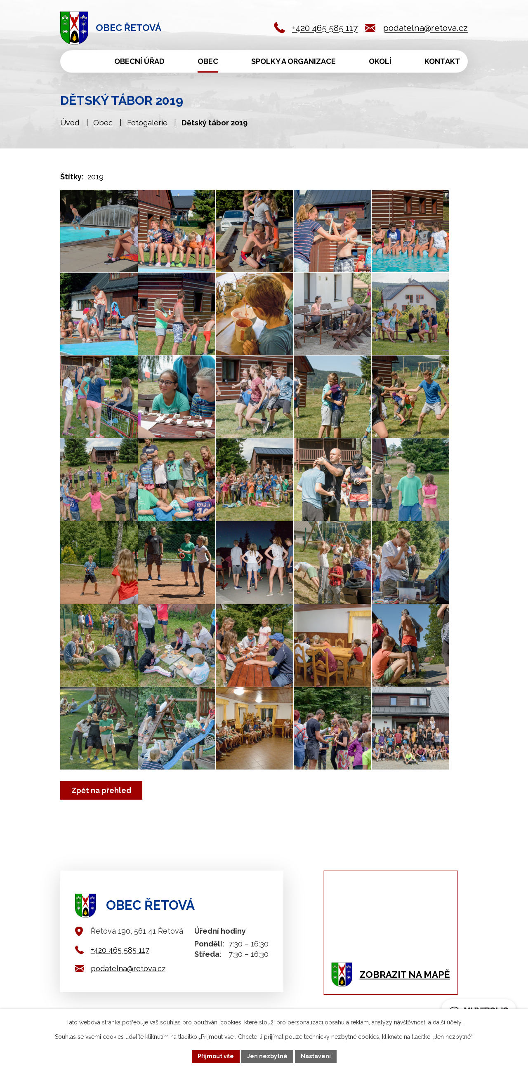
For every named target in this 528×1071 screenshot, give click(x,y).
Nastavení (316, 1056)
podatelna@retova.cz (425, 28)
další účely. (447, 1022)
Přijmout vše (216, 1056)
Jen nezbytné (267, 1056)
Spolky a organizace (293, 61)
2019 (95, 176)
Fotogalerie (147, 122)
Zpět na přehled (101, 790)
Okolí (380, 61)
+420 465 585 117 (325, 28)
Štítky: (72, 176)
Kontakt (442, 61)
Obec (208, 61)
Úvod (74, 61)
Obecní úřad (139, 61)
